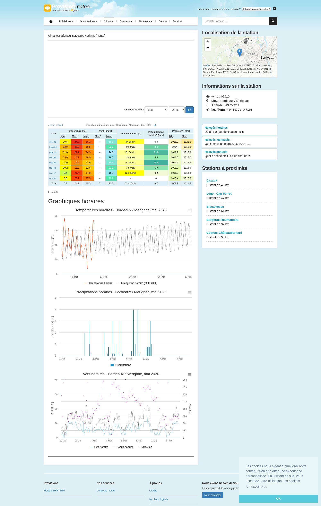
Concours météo (106, 490)
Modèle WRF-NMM (54, 490)
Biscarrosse (239, 209)
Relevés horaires (240, 130)
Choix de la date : (134, 109)
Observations (89, 21)
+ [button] (207, 42)
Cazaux (239, 183)
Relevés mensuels (240, 142)
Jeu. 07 (52, 173)
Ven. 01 (52, 142)
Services (177, 21)
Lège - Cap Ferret (239, 196)
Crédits (153, 490)
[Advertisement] (121, 73)
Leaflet (206, 65)
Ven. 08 (52, 178)
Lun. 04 (52, 157)
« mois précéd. (55, 125)
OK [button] (278, 498)
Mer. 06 (52, 168)
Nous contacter (212, 495)
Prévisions (66, 21)
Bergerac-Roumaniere (239, 222)
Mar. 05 (52, 162)
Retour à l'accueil (68, 8)
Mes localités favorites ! (256, 9)
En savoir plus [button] (256, 486)
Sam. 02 (53, 147)
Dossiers (126, 21)
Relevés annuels (240, 154)
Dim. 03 (52, 152)
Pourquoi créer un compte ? (226, 9)
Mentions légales (158, 499)
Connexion (203, 9)
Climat (109, 21)
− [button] (207, 48)
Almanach (146, 21)
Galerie (163, 21)
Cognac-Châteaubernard (239, 235)
